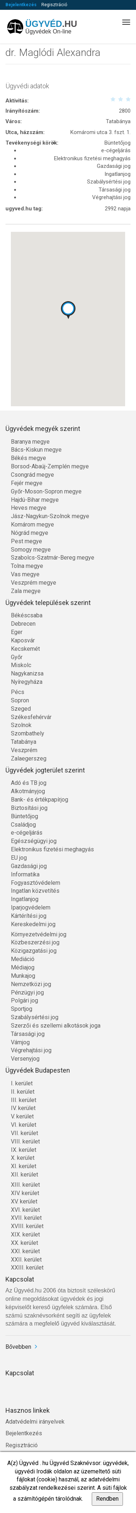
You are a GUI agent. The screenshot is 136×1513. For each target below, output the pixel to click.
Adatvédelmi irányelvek (35, 1421)
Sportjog (21, 1008)
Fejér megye (26, 483)
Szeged (21, 708)
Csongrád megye (32, 474)
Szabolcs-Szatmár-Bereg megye (52, 557)
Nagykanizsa (27, 673)
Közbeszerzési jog (35, 942)
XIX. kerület (25, 1234)
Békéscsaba (26, 615)
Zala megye (26, 591)
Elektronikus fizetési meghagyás (52, 849)
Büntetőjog (24, 816)
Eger (16, 632)
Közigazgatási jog (34, 950)
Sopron (20, 700)
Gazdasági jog (29, 866)
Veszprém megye (33, 582)
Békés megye (28, 458)
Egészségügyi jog (34, 841)
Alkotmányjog (28, 791)
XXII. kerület (26, 1259)
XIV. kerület (25, 1193)
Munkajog (23, 975)
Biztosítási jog (29, 807)
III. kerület (23, 1100)
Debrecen (23, 623)
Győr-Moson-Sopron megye (46, 491)
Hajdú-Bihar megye (35, 499)
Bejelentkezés (21, 4)
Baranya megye (30, 441)
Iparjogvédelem (30, 907)
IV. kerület (23, 1108)
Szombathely (27, 733)
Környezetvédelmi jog (38, 934)
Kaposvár (23, 640)
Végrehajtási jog (31, 1050)
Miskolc (21, 665)
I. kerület (22, 1083)
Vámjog (20, 1042)
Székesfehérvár (31, 717)
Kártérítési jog (28, 915)
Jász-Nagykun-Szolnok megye (50, 516)
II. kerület (22, 1091)
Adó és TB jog (28, 782)
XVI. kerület (25, 1209)
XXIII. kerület (27, 1267)
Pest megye (26, 541)
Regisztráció (54, 4)
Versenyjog (25, 1058)
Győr (16, 657)
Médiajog (22, 967)
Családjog (23, 824)
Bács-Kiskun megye (36, 449)
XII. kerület (24, 1174)
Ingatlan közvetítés (35, 890)
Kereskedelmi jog (33, 924)
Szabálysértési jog (34, 1017)
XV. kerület (24, 1201)
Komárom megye (32, 524)
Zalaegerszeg (28, 758)
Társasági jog (28, 1033)
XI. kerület (23, 1166)
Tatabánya (23, 741)
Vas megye (25, 574)
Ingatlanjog (24, 899)
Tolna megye (27, 565)
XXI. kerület (25, 1251)
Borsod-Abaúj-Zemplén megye (50, 466)
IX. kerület (23, 1149)
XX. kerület (24, 1242)
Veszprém (24, 750)
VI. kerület (23, 1124)
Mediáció (22, 959)
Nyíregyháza (26, 681)
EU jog (19, 857)
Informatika (25, 874)
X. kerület (22, 1157)
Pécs (17, 692)
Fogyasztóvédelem (35, 882)
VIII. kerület (25, 1141)
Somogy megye (31, 549)
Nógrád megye (29, 532)
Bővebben (18, 1346)
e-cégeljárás (26, 832)
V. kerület (22, 1116)
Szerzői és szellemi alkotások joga (55, 1025)
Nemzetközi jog (31, 984)
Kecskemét (25, 648)
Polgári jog (24, 1000)
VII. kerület (24, 1133)
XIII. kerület (25, 1184)
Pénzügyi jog (27, 992)
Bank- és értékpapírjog (39, 799)
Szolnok (21, 725)
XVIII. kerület (27, 1226)
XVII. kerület (26, 1217)
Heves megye (28, 507)
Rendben (107, 1498)
